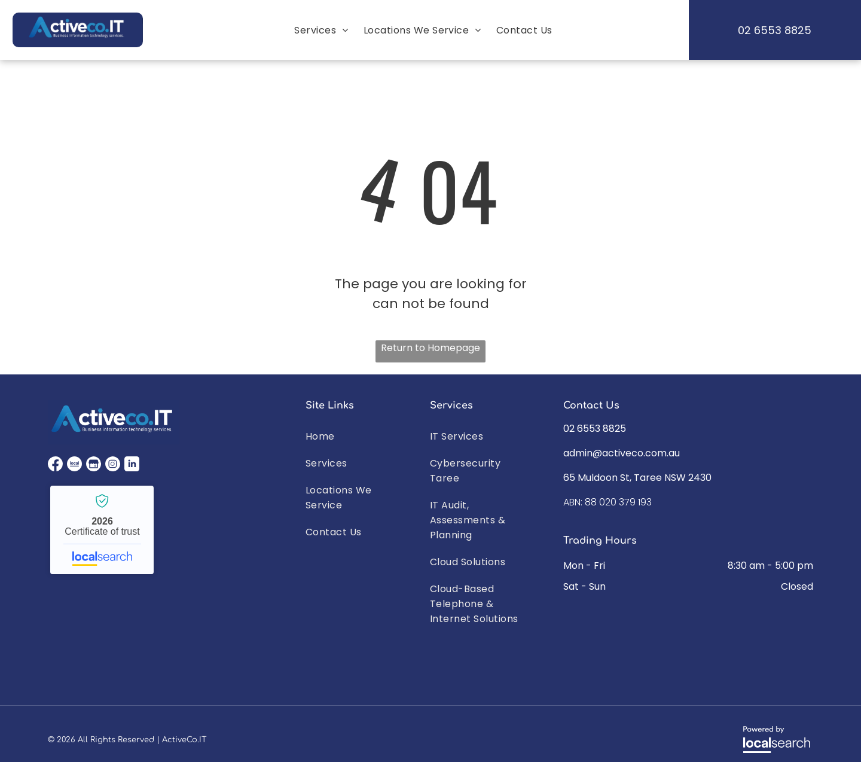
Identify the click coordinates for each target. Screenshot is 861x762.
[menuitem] (319, 30)
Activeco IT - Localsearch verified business (102, 530)
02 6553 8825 (594, 428)
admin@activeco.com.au (621, 453)
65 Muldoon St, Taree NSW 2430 (637, 477)
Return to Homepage (430, 348)
